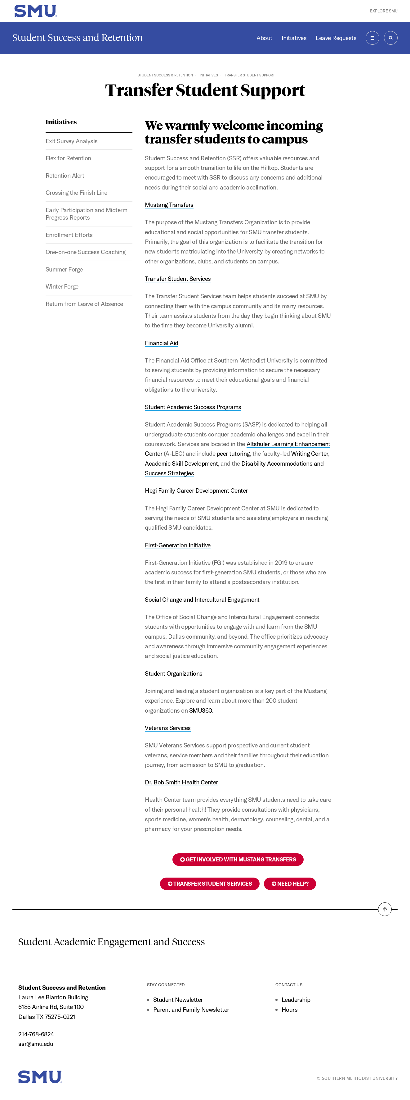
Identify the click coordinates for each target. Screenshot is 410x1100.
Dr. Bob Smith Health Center (181, 782)
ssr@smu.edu (35, 1044)
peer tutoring (233, 453)
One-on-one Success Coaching (86, 252)
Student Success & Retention (165, 75)
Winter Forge (62, 286)
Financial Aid (161, 343)
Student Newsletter (178, 999)
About (264, 38)
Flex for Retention (68, 158)
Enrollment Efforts (69, 235)
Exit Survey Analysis (72, 141)
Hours (290, 1009)
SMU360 (200, 710)
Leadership (296, 999)
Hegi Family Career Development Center (196, 490)
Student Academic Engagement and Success (111, 942)
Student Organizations (174, 673)
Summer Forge (64, 269)
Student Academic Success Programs (193, 407)
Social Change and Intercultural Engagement (202, 599)
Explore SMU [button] (384, 10)
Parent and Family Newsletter (191, 1009)
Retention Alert (65, 175)
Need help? (290, 883)
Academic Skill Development (181, 463)
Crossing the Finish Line (76, 192)
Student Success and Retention (77, 37)
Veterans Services (168, 728)
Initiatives (294, 38)
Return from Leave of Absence (84, 304)
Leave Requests (336, 38)
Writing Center (309, 453)
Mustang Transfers (169, 204)
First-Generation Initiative (178, 545)
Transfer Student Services (178, 278)
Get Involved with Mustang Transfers (238, 859)
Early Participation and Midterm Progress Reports (86, 213)
